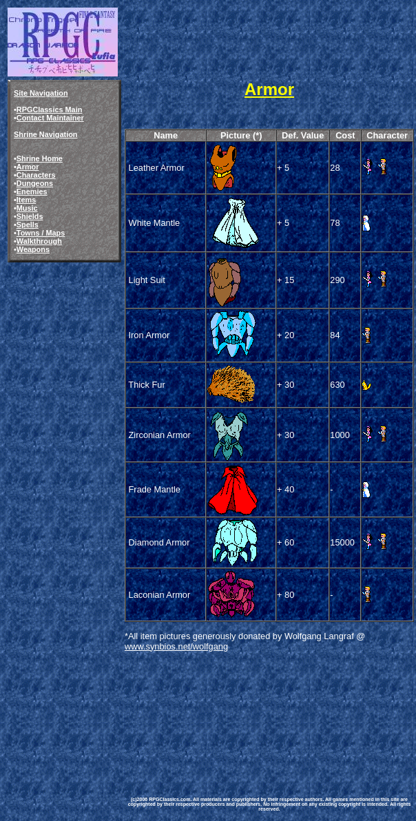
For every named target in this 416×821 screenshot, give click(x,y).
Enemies (32, 191)
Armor (28, 167)
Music (27, 208)
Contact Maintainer (50, 118)
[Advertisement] (192, 713)
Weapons (33, 249)
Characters (36, 175)
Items (26, 200)
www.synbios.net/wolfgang (176, 646)
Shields (30, 216)
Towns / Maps (41, 233)
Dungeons (35, 183)
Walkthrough (39, 241)
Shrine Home (40, 158)
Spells (28, 224)
